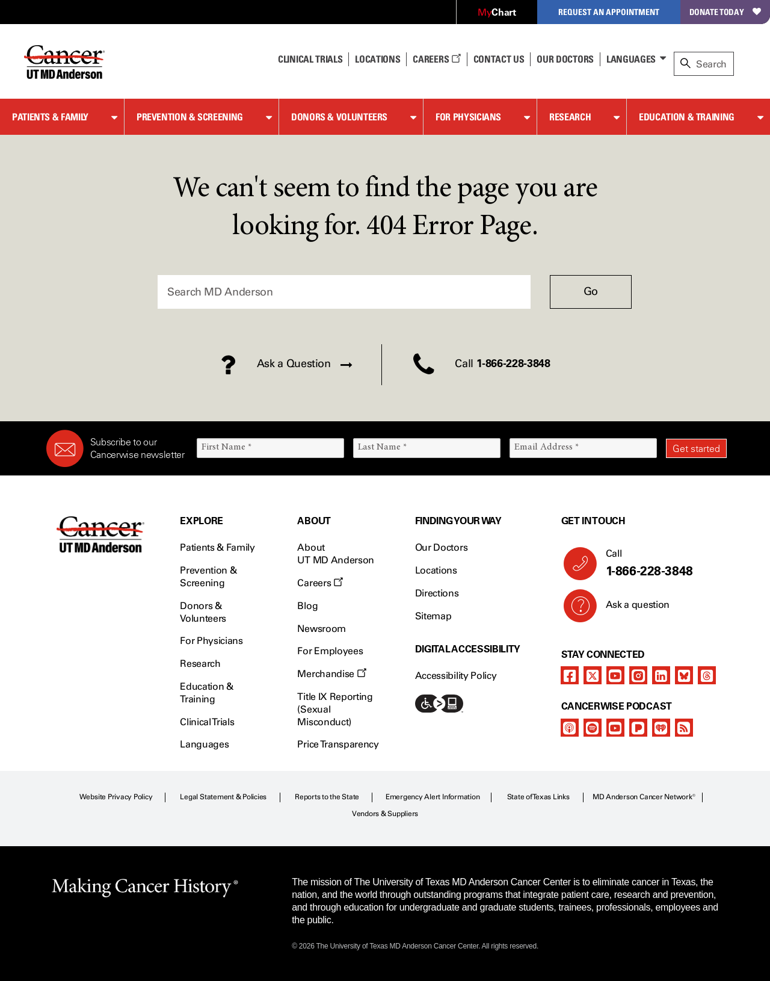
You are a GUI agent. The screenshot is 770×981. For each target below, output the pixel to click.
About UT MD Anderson (335, 554)
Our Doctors (565, 59)
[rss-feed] (684, 728)
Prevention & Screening (190, 117)
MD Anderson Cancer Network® (644, 797)
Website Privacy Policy (116, 797)
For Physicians (468, 117)
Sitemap (433, 616)
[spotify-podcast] (592, 728)
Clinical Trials (310, 59)
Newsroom (321, 628)
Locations (436, 570)
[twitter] (592, 675)
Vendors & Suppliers (385, 813)
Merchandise (331, 673)
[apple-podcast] (569, 728)
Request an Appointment (608, 12)
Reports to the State (327, 797)
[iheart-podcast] (661, 728)
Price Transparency (337, 744)
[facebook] (569, 675)
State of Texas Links (538, 797)
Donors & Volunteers (339, 117)
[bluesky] (684, 675)
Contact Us (499, 59)
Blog (307, 605)
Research (570, 117)
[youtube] (615, 675)
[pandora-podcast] (638, 728)
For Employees (330, 651)
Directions (437, 593)
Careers (436, 59)
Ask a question (630, 609)
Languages (631, 59)
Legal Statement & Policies (223, 797)
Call (661, 563)
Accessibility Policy (456, 675)
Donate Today (725, 12)
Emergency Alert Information (433, 797)
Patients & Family (50, 117)
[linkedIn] (661, 675)
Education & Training (687, 117)
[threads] (706, 675)
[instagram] (638, 675)
